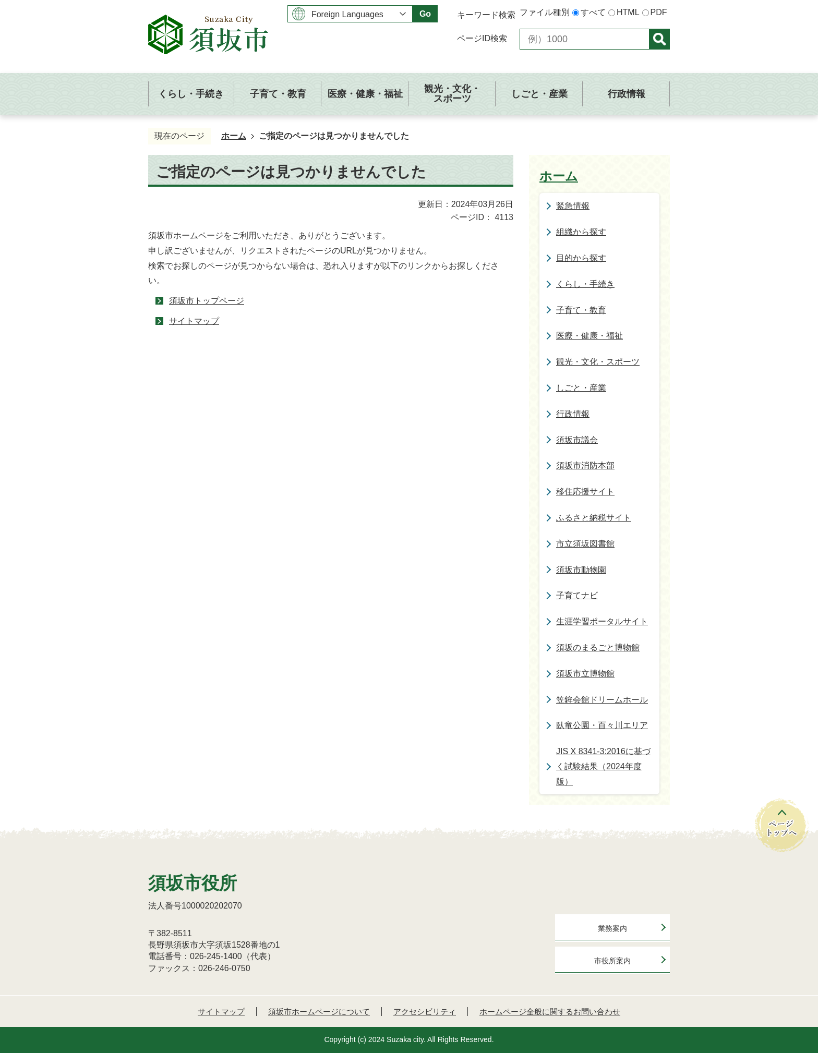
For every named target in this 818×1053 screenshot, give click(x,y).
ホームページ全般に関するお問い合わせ (549, 1011)
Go (425, 13)
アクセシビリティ (424, 1011)
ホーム (233, 135)
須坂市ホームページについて (319, 1011)
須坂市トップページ (206, 300)
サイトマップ (194, 321)
